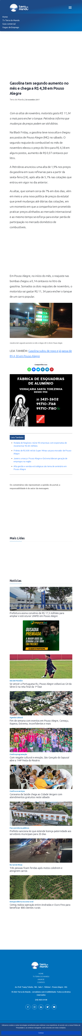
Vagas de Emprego (10, 27)
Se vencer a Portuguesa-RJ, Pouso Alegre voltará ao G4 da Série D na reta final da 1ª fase (41, 685)
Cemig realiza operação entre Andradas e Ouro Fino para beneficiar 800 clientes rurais (40, 906)
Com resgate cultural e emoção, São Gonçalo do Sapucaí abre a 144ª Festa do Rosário (39, 759)
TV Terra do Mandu (41, 976)
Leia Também (17, 437)
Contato (41, 982)
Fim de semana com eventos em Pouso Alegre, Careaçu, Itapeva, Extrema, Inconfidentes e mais (39, 722)
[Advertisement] (41, 253)
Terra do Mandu (17, 99)
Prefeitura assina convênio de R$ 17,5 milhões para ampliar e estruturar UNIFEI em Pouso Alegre (37, 614)
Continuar (41, 1033)
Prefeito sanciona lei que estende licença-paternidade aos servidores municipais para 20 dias (40, 832)
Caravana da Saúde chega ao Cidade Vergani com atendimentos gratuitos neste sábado (36, 796)
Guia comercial (9, 24)
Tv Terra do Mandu (11, 20)
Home (5, 17)
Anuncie (41, 979)
